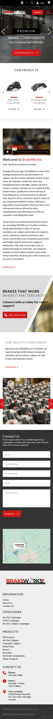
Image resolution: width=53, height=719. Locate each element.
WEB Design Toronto (12, 714)
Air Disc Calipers (11, 640)
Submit (12, 513)
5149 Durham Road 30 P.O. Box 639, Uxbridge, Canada (19, 697)
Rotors (6, 649)
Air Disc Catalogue (12, 617)
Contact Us (8, 606)
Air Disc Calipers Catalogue (16, 623)
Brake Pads (8, 646)
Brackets (7, 652)
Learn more (11, 367)
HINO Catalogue (11, 620)
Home (6, 599)
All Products (9, 637)
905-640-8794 (15, 315)
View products (26, 53)
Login (40, 2)
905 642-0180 (15, 675)
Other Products (10, 658)
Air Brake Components (14, 655)
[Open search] (32, 2)
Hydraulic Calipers (12, 643)
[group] (26, 401)
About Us (7, 603)
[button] (48, 12)
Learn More (9, 267)
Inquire (37, 12)
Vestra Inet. (29, 714)
